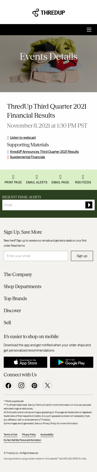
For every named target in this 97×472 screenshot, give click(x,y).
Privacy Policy (29, 434)
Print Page (13, 182)
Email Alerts (36, 182)
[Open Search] (89, 29)
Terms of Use (10, 434)
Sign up (82, 256)
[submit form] (88, 204)
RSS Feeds (83, 182)
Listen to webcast (23, 137)
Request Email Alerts (21, 197)
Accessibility (47, 434)
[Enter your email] (36, 256)
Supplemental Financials (27, 157)
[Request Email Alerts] (48, 205)
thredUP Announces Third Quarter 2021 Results (44, 152)
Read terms (18, 245)
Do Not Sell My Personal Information (22, 440)
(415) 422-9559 (70, 458)
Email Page (60, 182)
